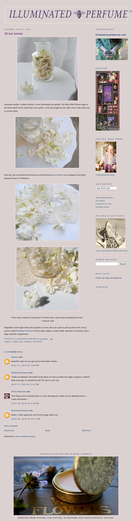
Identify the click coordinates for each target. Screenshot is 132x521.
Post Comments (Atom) (25, 436)
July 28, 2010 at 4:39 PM (25, 403)
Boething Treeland (24, 331)
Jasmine (28, 342)
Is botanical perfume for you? (111, 34)
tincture (59, 175)
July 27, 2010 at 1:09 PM (25, 365)
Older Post (86, 430)
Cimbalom (17, 342)
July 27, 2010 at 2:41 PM (25, 384)
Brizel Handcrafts (18, 391)
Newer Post (9, 430)
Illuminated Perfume (19, 372)
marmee (14, 357)
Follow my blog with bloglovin (109, 278)
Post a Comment (11, 426)
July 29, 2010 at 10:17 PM (25, 419)
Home (47, 430)
